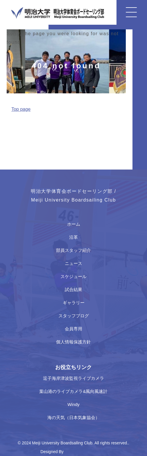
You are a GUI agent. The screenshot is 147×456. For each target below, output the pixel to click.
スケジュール (73, 276)
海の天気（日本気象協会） (73, 417)
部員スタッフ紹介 (73, 250)
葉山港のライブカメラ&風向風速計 (73, 391)
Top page (21, 109)
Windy (73, 404)
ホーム (73, 224)
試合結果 (73, 289)
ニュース (73, 263)
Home (12, 122)
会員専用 (73, 328)
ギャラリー (74, 302)
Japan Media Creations (86, 451)
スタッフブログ (73, 315)
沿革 (73, 237)
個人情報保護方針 (73, 341)
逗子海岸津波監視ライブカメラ (73, 378)
